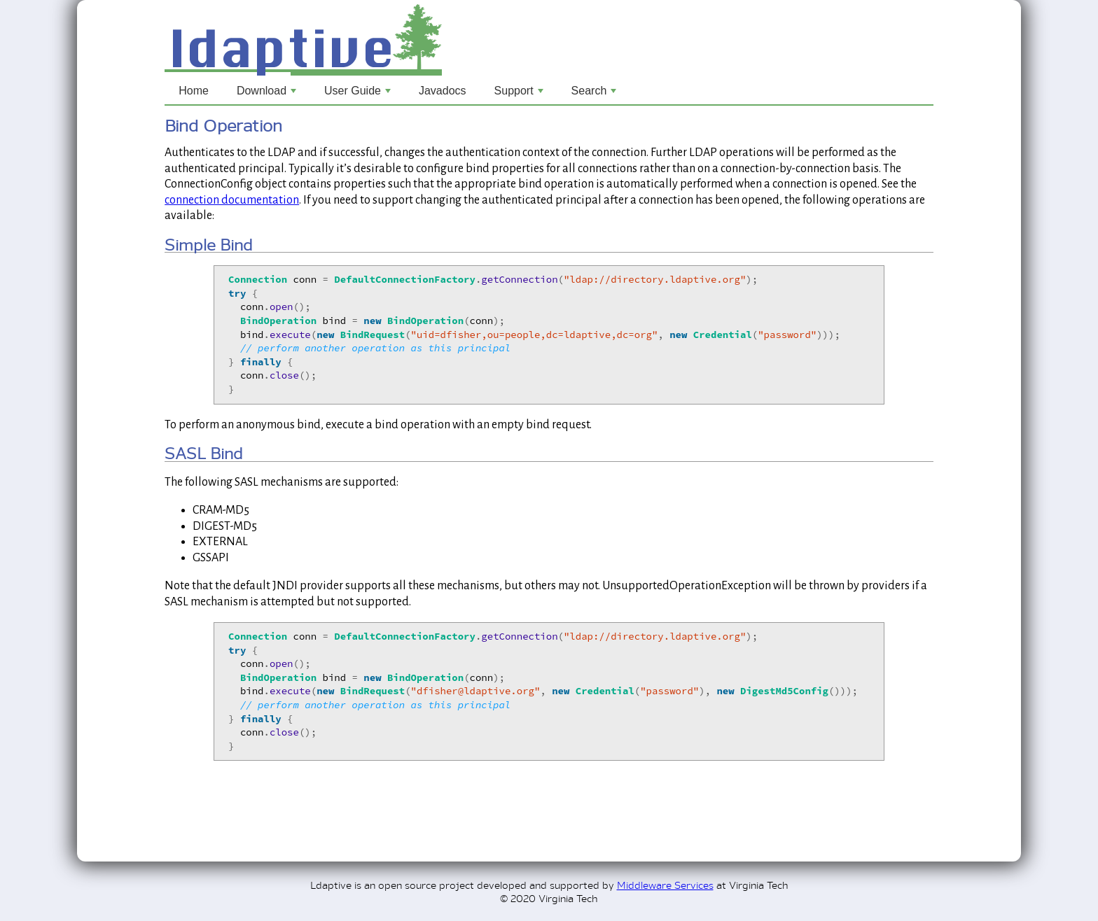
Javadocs (442, 91)
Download (268, 94)
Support (520, 94)
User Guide (359, 94)
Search (595, 94)
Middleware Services (665, 884)
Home (194, 91)
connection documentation (232, 200)
